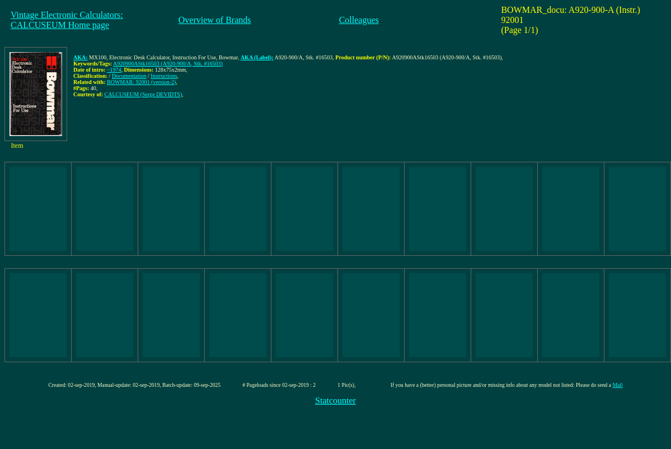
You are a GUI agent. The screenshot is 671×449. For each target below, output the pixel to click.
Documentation (129, 76)
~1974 (114, 70)
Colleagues (359, 20)
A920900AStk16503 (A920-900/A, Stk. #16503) (168, 63)
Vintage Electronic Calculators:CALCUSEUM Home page (67, 20)
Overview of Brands (215, 20)
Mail (617, 385)
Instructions (164, 76)
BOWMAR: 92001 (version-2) (141, 82)
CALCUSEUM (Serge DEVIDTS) (143, 94)
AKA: (80, 57)
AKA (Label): (257, 57)
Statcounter (335, 400)
